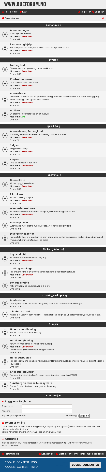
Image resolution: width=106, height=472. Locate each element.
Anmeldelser (18, 93)
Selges (14, 145)
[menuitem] (23, 12)
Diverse (53, 59)
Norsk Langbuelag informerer (38, 349)
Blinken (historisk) (53, 249)
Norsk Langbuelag (21, 340)
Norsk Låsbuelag (20, 357)
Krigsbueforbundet (22, 371)
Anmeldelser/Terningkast (26, 131)
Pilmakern (16, 194)
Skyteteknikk (18, 254)
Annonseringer (19, 30)
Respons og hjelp (21, 44)
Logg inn (10, 401)
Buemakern (17, 180)
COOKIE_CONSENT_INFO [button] (21, 466)
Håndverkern (53, 175)
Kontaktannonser (21, 79)
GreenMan (27, 36)
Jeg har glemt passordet (14, 415)
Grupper (53, 324)
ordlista (15, 110)
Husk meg (72, 415)
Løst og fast (17, 65)
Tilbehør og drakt (21, 311)
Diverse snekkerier (22, 233)
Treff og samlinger (21, 268)
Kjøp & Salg (53, 126)
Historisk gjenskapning (53, 295)
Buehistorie (17, 300)
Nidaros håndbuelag (23, 329)
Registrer (25, 401)
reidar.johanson (10, 445)
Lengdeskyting (19, 282)
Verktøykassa (19, 222)
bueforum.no (53, 25)
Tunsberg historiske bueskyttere (31, 383)
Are (23, 116)
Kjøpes (14, 159)
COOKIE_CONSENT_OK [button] (85, 465)
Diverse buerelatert (22, 208)
